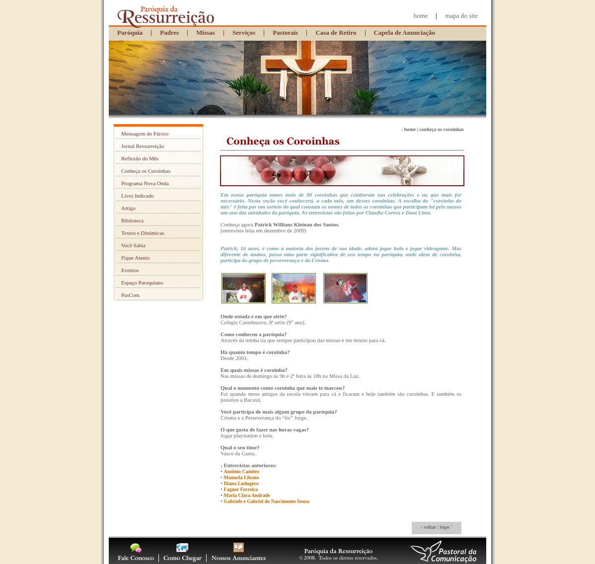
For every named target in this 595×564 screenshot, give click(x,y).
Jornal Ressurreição (142, 146)
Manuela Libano (241, 477)
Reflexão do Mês (139, 158)
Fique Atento (135, 258)
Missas (205, 32)
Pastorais (285, 32)
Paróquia (130, 32)
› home (408, 129)
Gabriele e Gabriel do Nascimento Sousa (267, 501)
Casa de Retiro (335, 32)
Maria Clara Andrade (246, 495)
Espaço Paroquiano (142, 282)
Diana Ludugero (241, 483)
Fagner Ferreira (241, 489)
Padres (169, 32)
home (420, 15)
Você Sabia (133, 245)
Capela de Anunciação (405, 32)
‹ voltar (428, 527)
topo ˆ (446, 527)
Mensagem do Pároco (144, 134)
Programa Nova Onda (145, 183)
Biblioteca (132, 220)
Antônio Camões (241, 471)
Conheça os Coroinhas (145, 171)
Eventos (130, 270)
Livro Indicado (137, 196)
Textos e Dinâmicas (142, 233)
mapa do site (461, 15)
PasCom (130, 295)
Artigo (128, 208)
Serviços (243, 32)
